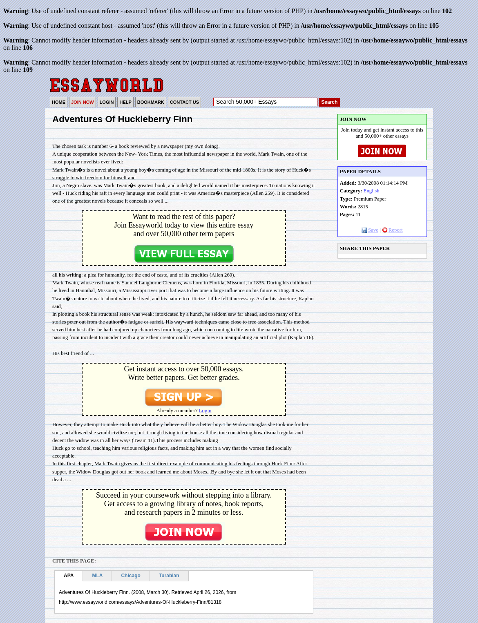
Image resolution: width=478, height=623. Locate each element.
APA (69, 575)
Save (370, 230)
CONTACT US (184, 102)
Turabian (169, 575)
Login (205, 410)
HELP (125, 102)
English (372, 191)
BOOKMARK (150, 102)
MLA (97, 575)
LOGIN (107, 102)
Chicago (130, 575)
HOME (58, 102)
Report (392, 230)
